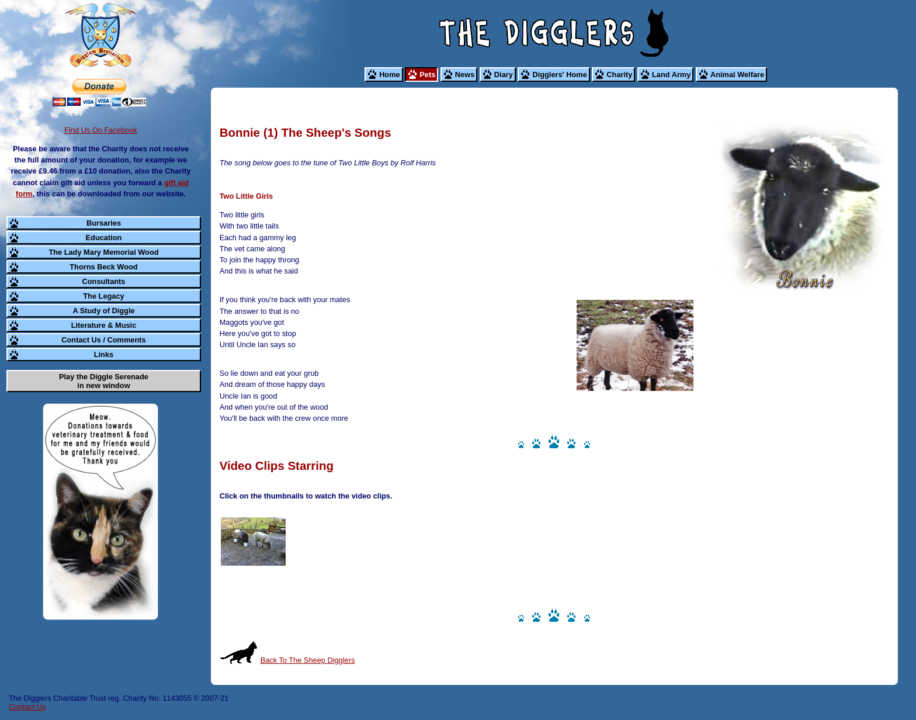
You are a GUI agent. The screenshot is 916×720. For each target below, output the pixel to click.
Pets (427, 74)
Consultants (104, 281)
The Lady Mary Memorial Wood (103, 252)
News (464, 74)
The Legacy (103, 296)
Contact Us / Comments (103, 339)
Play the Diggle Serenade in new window (103, 381)
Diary (503, 74)
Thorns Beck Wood (103, 266)
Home (389, 74)
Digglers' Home (559, 74)
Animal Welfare (737, 74)
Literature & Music (104, 325)
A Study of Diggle (103, 310)
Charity (619, 74)
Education (104, 237)
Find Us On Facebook (100, 130)
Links (103, 354)
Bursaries (103, 223)
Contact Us (27, 706)
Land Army (671, 74)
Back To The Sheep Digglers (308, 660)
